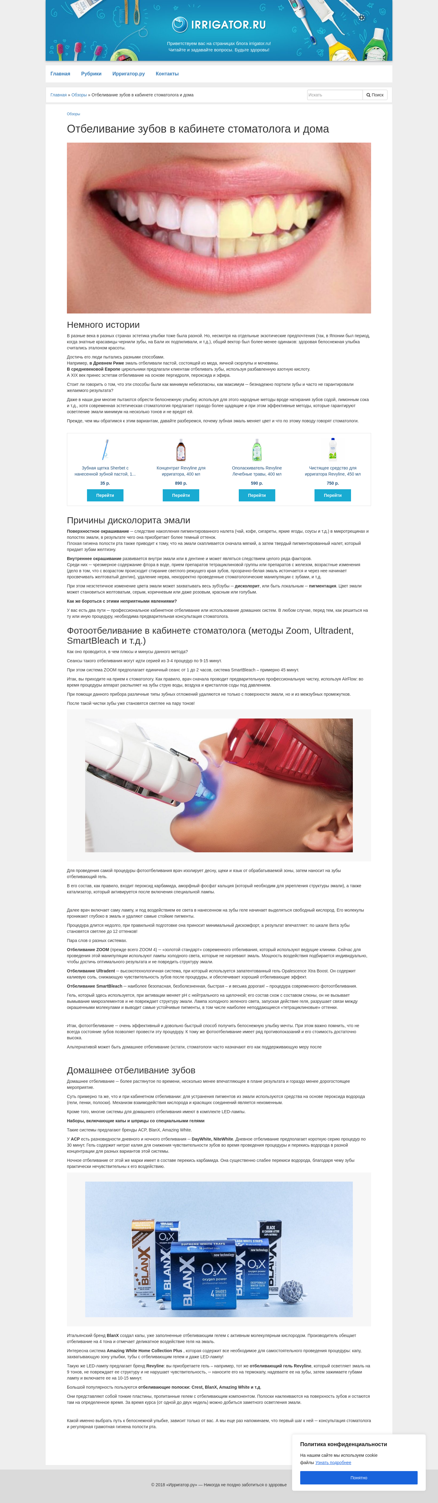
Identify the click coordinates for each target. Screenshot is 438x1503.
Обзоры (73, 114)
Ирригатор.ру (129, 73)
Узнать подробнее (333, 1462)
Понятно (358, 1477)
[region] (359, 1462)
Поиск (375, 94)
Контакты (167, 73)
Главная (60, 73)
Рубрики (91, 73)
